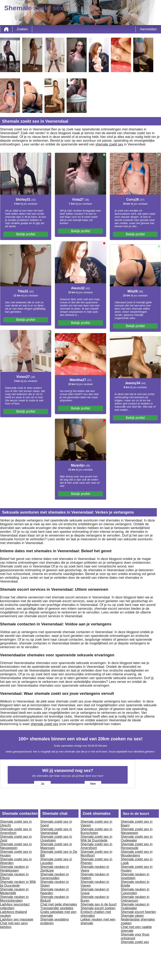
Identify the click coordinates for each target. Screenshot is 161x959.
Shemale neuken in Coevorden (135, 891)
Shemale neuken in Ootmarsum (135, 898)
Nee (93, 783)
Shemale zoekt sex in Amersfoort (16, 831)
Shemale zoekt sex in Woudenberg (136, 853)
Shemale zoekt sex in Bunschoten (96, 831)
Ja (42, 783)
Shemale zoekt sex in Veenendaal (56, 831)
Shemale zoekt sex (135, 942)
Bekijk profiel (25, 234)
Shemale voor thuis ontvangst (135, 936)
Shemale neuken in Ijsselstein (135, 876)
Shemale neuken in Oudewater (135, 906)
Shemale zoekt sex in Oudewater (136, 838)
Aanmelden (148, 29)
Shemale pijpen (132, 915)
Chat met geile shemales (58, 904)
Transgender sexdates (57, 908)
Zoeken (22, 29)
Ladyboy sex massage (16, 919)
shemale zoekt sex (109, 144)
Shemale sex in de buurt (99, 904)
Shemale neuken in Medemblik (14, 891)
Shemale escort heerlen (138, 912)
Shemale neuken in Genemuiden (54, 876)
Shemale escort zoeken (98, 908)
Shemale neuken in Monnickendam (14, 898)
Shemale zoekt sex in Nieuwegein (16, 846)
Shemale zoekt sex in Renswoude (136, 846)
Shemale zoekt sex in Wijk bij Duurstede (96, 838)
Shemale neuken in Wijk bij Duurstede (18, 883)
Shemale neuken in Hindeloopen (14, 868)
